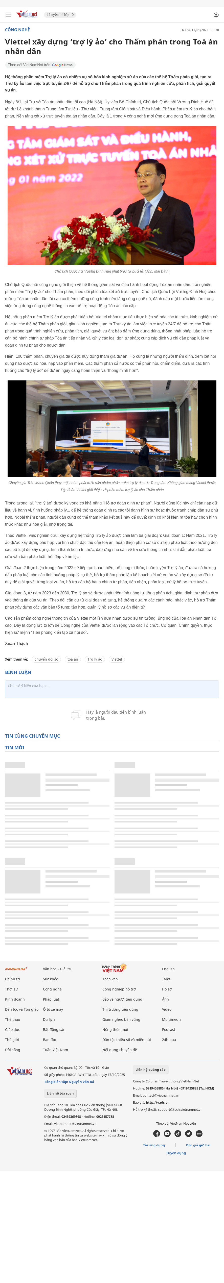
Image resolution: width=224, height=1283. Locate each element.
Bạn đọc (50, 1039)
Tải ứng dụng (154, 1145)
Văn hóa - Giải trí (57, 968)
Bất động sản (54, 1029)
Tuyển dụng (176, 1153)
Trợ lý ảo (94, 659)
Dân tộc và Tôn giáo (21, 1009)
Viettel (116, 659)
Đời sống (12, 1049)
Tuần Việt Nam (55, 1049)
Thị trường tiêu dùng (120, 1009)
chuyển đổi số (46, 659)
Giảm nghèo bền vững (121, 1019)
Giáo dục (12, 1029)
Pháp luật (51, 999)
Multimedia (172, 1019)
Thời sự (11, 989)
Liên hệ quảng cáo (151, 1069)
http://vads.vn (158, 1102)
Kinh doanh (15, 999)
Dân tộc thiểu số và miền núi (126, 1039)
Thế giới (12, 1039)
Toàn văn (110, 979)
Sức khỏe (50, 979)
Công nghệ (17, 30)
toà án (73, 659)
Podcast (168, 1029)
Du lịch (49, 1019)
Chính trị (12, 979)
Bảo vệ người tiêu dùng (122, 999)
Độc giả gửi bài (198, 1145)
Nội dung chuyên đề (119, 1049)
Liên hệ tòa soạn (60, 1093)
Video (166, 1009)
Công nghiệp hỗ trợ (119, 989)
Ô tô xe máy (53, 1009)
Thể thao (12, 1019)
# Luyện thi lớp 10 (60, 15)
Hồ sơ (167, 989)
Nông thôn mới (115, 1029)
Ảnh (165, 999)
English (168, 968)
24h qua (169, 1039)
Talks (166, 979)
